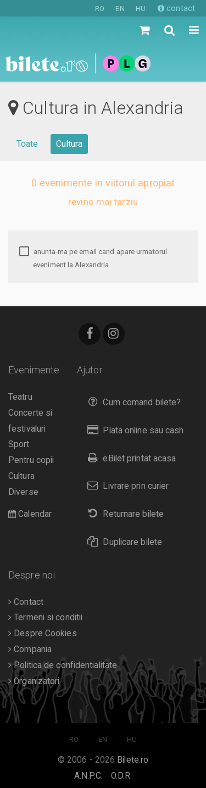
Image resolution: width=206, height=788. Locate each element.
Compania (30, 649)
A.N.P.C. (88, 776)
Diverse (23, 492)
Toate (27, 144)
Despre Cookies (42, 633)
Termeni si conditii (45, 617)
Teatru (20, 397)
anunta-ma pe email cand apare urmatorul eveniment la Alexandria (93, 258)
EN (119, 8)
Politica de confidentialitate (62, 665)
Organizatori (33, 681)
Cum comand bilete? (131, 402)
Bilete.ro (132, 760)
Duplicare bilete (122, 542)
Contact (25, 602)
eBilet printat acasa (129, 458)
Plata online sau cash (133, 430)
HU (141, 8)
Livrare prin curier (125, 486)
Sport (19, 444)
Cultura (69, 144)
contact (176, 8)
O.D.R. (121, 776)
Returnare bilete (123, 514)
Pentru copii (31, 460)
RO (99, 8)
